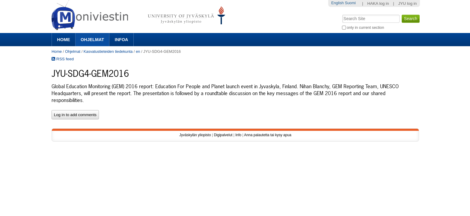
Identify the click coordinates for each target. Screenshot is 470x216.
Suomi (350, 3)
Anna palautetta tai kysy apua (267, 135)
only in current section (365, 27)
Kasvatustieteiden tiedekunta (108, 51)
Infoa (121, 39)
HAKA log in (378, 3)
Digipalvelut (223, 135)
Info (238, 135)
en (138, 51)
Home (63, 39)
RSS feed (63, 59)
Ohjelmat (92, 39)
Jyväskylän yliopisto (195, 135)
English (337, 3)
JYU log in (407, 3)
